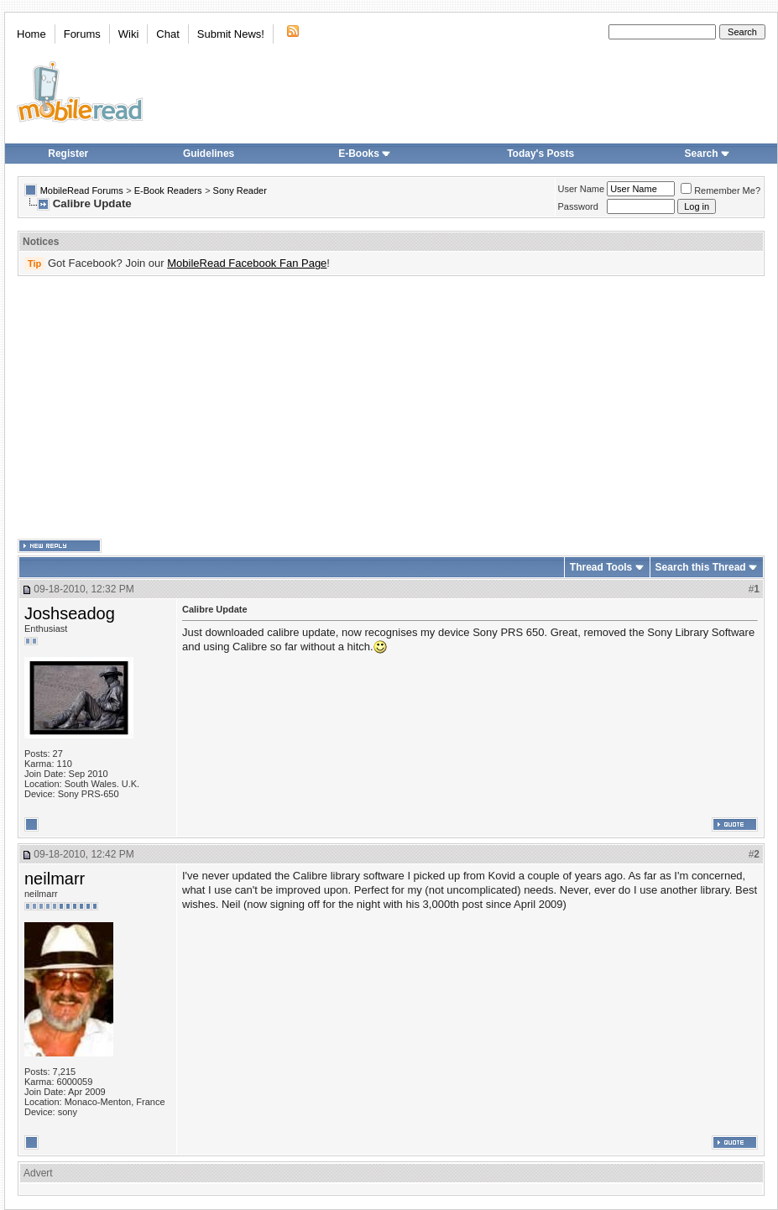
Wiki (128, 34)
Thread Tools (601, 567)
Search (707, 153)
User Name (581, 189)
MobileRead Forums (81, 190)
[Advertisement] (365, 407)
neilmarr (54, 878)
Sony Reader (240, 190)
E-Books (364, 153)
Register (68, 153)
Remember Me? (720, 190)
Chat (167, 34)
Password (578, 206)
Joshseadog (69, 613)
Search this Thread (700, 567)
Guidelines (208, 153)
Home (31, 34)
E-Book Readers (168, 190)
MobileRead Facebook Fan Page (246, 263)
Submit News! (230, 34)
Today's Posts (540, 153)
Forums (82, 34)
